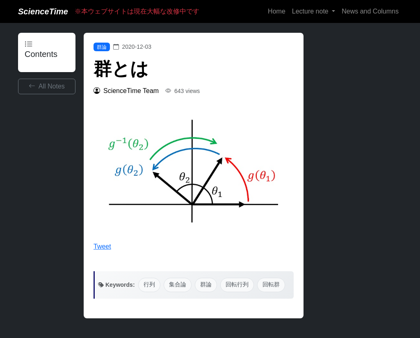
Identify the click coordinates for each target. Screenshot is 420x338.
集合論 (177, 284)
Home (276, 11)
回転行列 (237, 284)
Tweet (102, 246)
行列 (149, 284)
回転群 (271, 284)
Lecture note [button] (311, 11)
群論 (102, 47)
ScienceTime (43, 11)
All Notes (47, 86)
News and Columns (370, 11)
